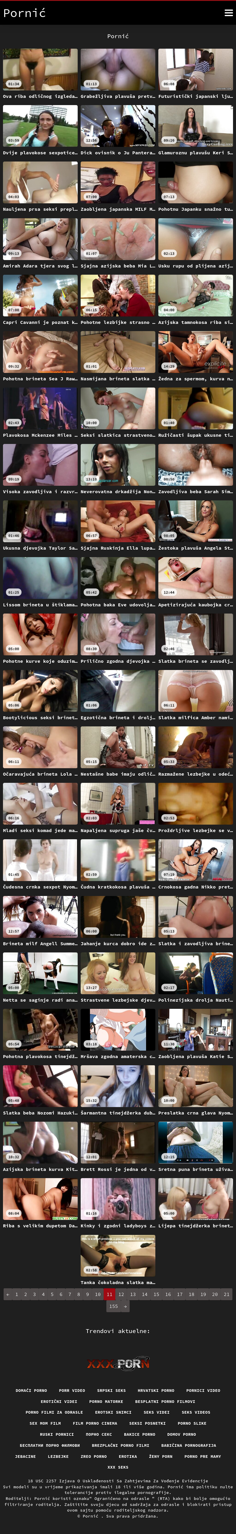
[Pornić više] (229, 13)
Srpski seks (111, 1390)
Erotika (128, 1456)
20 (215, 1294)
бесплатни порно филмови (50, 1445)
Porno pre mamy (203, 1456)
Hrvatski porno (156, 1390)
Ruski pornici (57, 1434)
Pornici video (203, 1390)
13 (133, 1294)
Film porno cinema (95, 1423)
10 (98, 1294)
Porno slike (192, 1423)
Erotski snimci (113, 1412)
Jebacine (25, 1456)
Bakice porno (139, 1434)
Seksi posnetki (147, 1423)
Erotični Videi (59, 1401)
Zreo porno (94, 1456)
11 (109, 1294)
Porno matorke (106, 1401)
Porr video (72, 1390)
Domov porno (181, 1434)
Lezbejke (58, 1456)
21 (226, 1294)
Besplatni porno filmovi (165, 1401)
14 (145, 1294)
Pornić (92, 1516)
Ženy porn (161, 1456)
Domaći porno (31, 1390)
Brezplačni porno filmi (121, 1445)
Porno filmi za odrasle (54, 1412)
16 (168, 1294)
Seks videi (157, 1412)
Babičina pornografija (188, 1445)
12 (121, 1294)
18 (191, 1294)
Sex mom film (45, 1423)
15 (156, 1294)
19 (203, 1294)
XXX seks (118, 1467)
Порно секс (99, 1434)
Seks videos (196, 1412)
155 (113, 1306)
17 (180, 1294)
